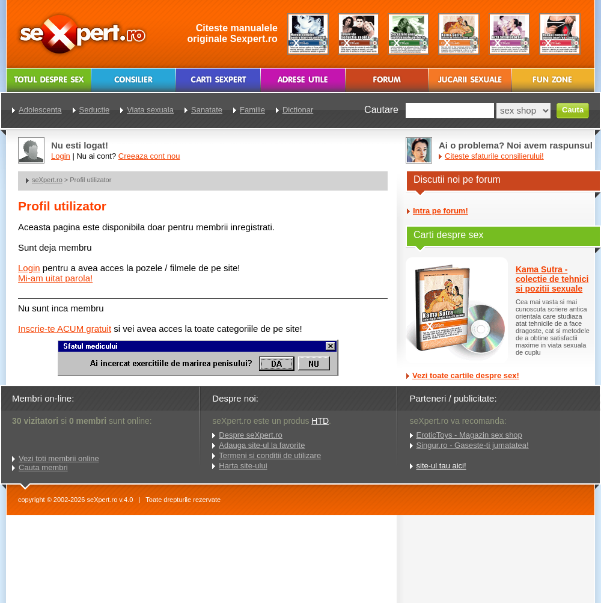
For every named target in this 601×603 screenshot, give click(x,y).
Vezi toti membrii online (59, 458)
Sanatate (206, 109)
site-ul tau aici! (441, 465)
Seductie (94, 109)
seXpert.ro (47, 179)
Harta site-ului (243, 465)
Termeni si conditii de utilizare (270, 455)
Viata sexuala (150, 109)
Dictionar (297, 109)
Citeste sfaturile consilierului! (494, 156)
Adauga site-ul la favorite (262, 445)
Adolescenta (40, 109)
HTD (320, 421)
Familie (252, 109)
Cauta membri (43, 467)
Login (29, 268)
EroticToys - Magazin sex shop (469, 434)
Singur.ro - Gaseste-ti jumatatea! (472, 445)
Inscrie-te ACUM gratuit (64, 328)
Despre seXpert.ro (250, 434)
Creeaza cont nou (149, 156)
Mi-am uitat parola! (55, 278)
